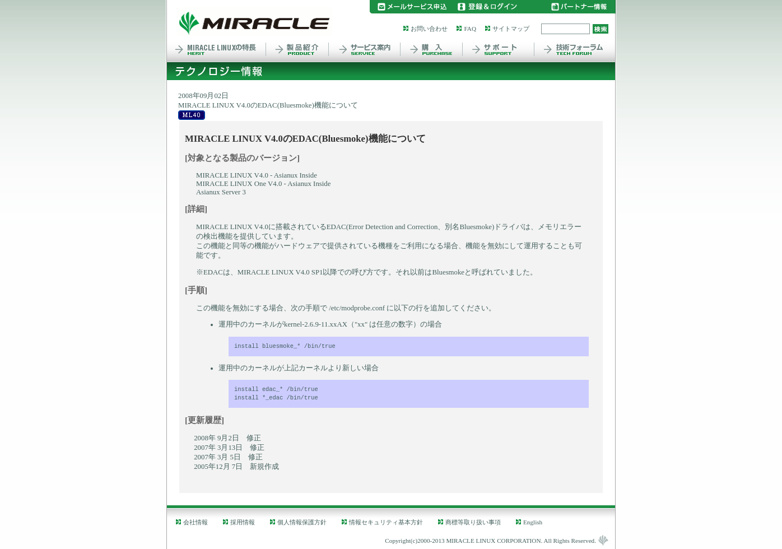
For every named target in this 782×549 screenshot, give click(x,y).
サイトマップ (510, 28)
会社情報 (195, 522)
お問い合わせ (429, 28)
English (532, 522)
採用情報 (242, 522)
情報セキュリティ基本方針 (386, 522)
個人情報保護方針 (302, 522)
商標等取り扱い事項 (473, 522)
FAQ (470, 28)
